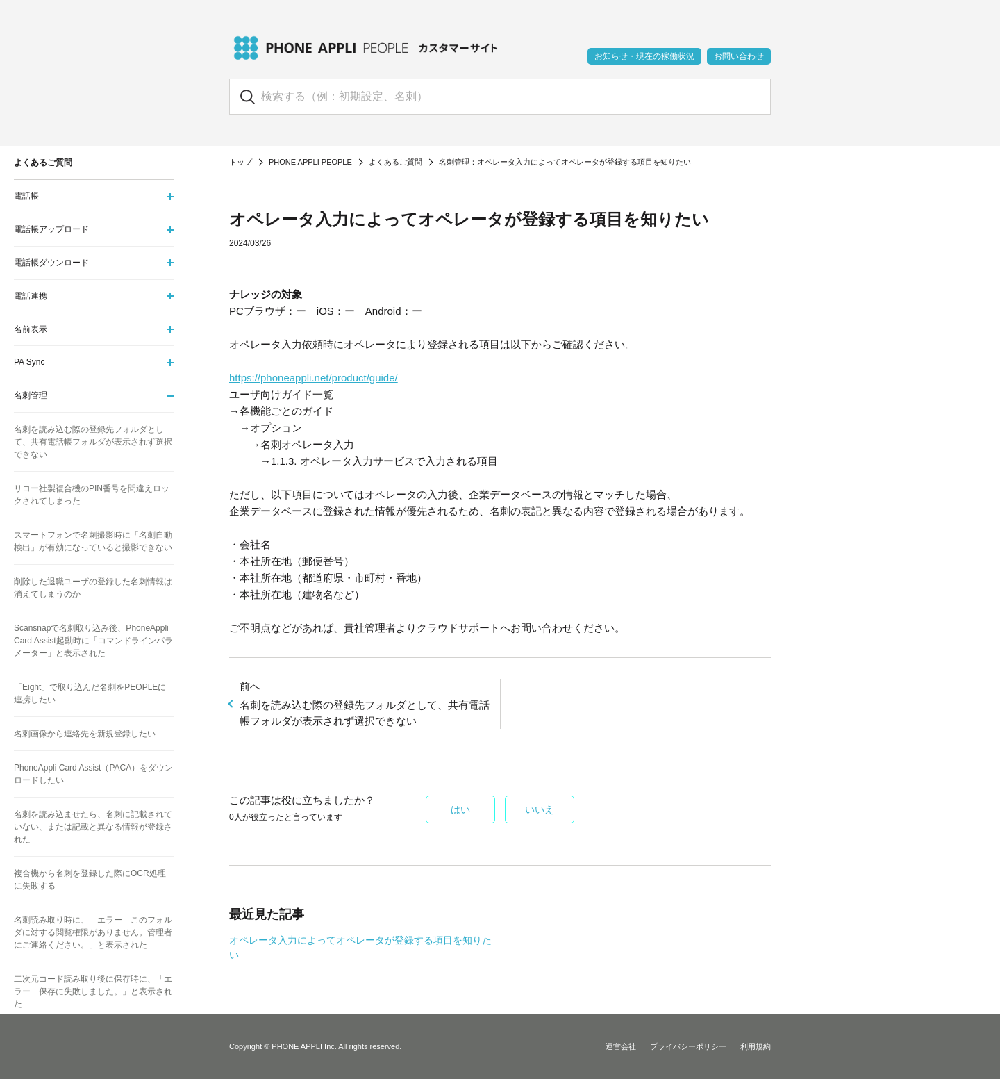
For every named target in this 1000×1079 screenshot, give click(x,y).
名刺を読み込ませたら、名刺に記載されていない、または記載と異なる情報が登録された (93, 826)
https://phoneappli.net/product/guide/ (313, 378)
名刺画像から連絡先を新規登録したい (85, 734)
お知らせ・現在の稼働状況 (644, 56)
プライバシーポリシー (688, 1046)
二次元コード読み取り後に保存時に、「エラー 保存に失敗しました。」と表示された (93, 991)
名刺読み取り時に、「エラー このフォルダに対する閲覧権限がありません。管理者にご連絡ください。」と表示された (93, 932)
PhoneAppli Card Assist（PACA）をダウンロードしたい (93, 774)
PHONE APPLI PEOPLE (310, 162)
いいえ (539, 809)
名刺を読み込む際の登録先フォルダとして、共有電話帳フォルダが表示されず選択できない (365, 703)
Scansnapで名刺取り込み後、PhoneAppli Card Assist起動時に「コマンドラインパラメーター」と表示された (93, 640)
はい (460, 809)
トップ (240, 162)
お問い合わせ (739, 56)
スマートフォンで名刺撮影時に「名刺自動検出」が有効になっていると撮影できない (93, 541)
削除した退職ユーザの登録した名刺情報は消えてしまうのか (93, 588)
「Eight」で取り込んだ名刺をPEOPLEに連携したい (90, 693)
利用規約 (755, 1046)
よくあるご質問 (395, 162)
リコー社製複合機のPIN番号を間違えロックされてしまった (91, 495)
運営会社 (621, 1046)
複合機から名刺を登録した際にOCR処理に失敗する (90, 879)
